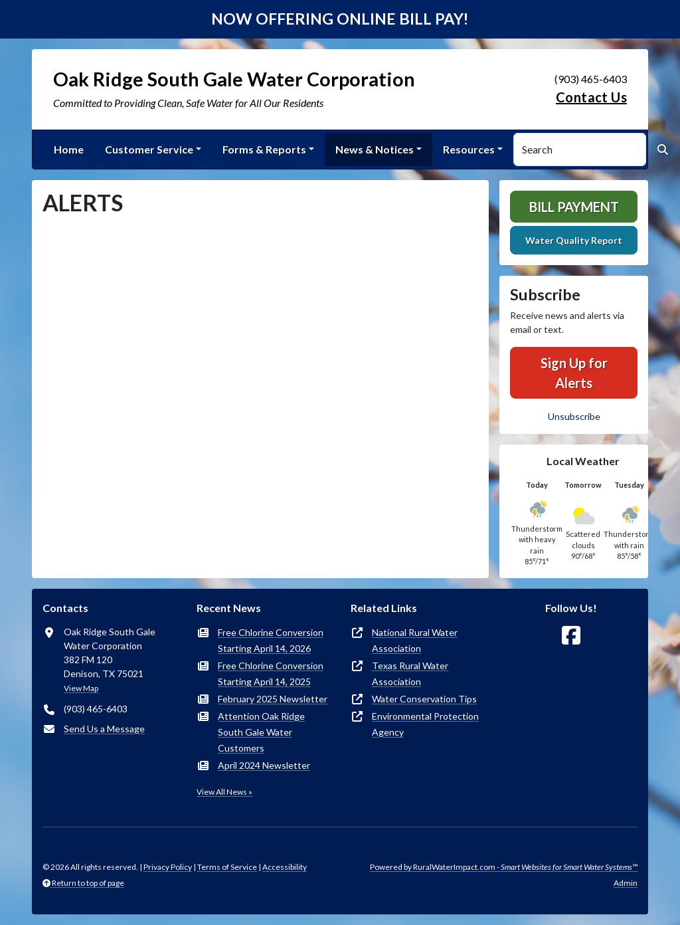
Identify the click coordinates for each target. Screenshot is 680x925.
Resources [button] (469, 149)
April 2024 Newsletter (264, 765)
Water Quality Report (573, 240)
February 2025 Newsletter (272, 698)
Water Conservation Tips (424, 698)
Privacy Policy (167, 867)
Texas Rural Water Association (410, 673)
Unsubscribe (574, 416)
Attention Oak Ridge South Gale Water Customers (261, 732)
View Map (81, 688)
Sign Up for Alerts (574, 373)
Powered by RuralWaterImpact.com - (504, 867)
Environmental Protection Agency (425, 724)
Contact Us (591, 97)
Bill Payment (574, 207)
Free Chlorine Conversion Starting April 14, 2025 (270, 673)
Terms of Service (227, 867)
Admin (626, 883)
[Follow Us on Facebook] (571, 636)
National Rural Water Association (415, 640)
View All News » (224, 792)
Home (69, 149)
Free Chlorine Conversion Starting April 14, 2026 (270, 640)
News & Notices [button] (374, 149)
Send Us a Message (104, 728)
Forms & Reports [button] (264, 149)
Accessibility (284, 867)
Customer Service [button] (149, 149)
